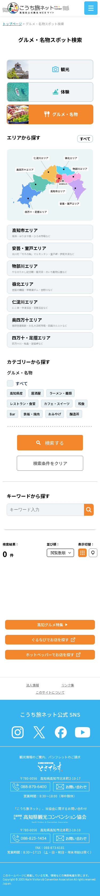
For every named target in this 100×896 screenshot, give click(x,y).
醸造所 (74, 414)
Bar (12, 414)
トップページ (12, 23)
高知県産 (16, 393)
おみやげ (54, 414)
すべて (21, 383)
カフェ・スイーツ (57, 403)
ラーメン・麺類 (60, 393)
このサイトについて (50, 692)
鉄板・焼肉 (32, 414)
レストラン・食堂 (22, 403)
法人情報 (32, 685)
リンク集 (67, 685)
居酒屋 (36, 393)
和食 (81, 403)
